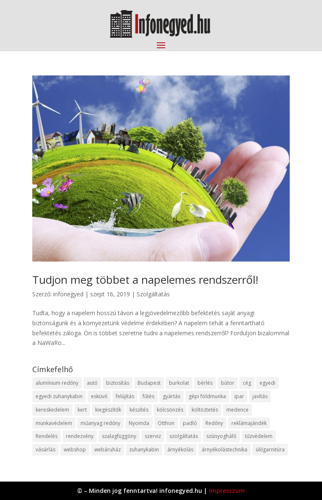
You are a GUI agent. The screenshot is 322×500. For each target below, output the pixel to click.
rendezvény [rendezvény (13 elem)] (79, 436)
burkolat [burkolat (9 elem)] (179, 382)
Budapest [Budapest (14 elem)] (149, 382)
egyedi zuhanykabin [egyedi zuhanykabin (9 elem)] (59, 396)
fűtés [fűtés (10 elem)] (148, 396)
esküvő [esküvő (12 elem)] (99, 396)
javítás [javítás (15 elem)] (259, 396)
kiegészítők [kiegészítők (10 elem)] (108, 409)
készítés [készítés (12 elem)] (139, 409)
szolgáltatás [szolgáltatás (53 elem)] (183, 436)
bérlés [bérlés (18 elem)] (205, 382)
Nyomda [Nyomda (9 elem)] (139, 423)
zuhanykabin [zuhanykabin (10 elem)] (144, 449)
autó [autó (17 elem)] (92, 382)
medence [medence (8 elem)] (237, 409)
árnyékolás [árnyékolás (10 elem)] (180, 449)
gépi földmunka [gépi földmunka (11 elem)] (207, 396)
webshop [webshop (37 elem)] (75, 449)
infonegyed (68, 294)
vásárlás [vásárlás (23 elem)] (45, 449)
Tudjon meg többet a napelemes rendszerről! (145, 279)
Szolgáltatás (153, 294)
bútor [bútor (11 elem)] (227, 382)
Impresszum (227, 491)
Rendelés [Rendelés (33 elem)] (46, 436)
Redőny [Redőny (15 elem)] (214, 423)
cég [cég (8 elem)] (247, 382)
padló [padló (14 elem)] (190, 423)
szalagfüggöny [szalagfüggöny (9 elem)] (119, 436)
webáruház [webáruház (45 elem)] (107, 449)
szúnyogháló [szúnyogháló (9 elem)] (221, 436)
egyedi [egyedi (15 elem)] (267, 382)
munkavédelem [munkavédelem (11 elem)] (54, 423)
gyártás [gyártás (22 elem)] (171, 396)
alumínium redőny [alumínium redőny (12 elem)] (57, 382)
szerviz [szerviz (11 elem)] (153, 436)
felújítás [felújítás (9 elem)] (125, 396)
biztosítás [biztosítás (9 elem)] (117, 382)
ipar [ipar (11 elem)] (239, 396)
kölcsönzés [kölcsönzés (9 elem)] (170, 409)
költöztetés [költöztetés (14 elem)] (205, 409)
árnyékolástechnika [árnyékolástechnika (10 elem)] (224, 449)
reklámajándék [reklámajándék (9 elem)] (249, 423)
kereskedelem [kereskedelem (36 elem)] (52, 409)
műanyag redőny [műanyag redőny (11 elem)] (100, 423)
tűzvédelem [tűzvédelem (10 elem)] (259, 436)
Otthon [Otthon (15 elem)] (166, 423)
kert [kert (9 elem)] (82, 409)
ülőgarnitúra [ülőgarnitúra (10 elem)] (270, 449)
